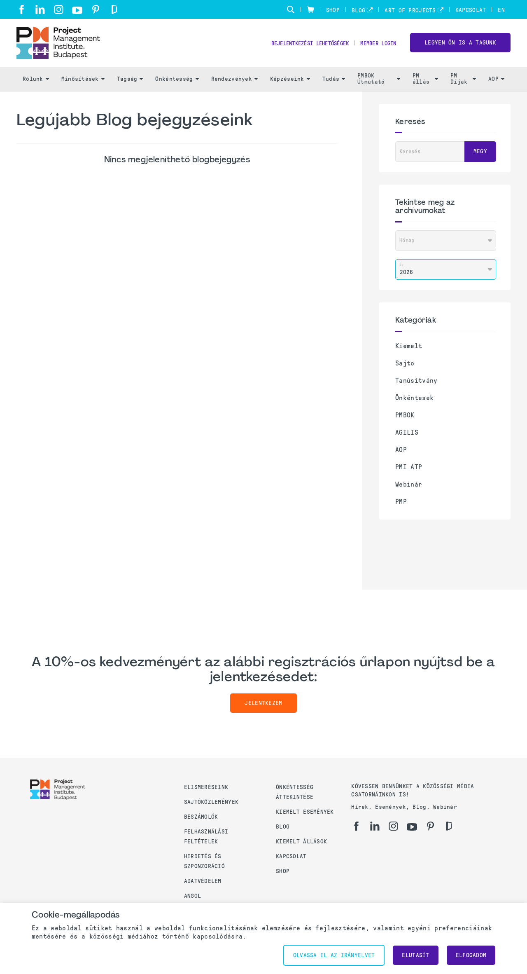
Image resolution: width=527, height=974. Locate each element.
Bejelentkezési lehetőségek (298, 45)
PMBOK (405, 418)
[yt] (77, 10)
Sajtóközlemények (211, 802)
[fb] (21, 9)
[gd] (114, 9)
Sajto (405, 366)
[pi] (96, 9)
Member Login (375, 45)
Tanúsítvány (416, 384)
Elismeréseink (206, 787)
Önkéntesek (414, 401)
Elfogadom (471, 955)
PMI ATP (408, 470)
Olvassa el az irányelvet (334, 955)
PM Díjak (463, 83)
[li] (40, 9)
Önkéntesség (176, 83)
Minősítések (83, 83)
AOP (496, 83)
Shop (333, 10)
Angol (192, 896)
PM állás (425, 83)
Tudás (333, 83)
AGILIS (406, 436)
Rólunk (36, 83)
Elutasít (415, 955)
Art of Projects (410, 10)
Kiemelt (408, 349)
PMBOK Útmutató (378, 83)
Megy (480, 155)
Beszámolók (201, 817)
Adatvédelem (203, 881)
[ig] (59, 9)
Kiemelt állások (301, 841)
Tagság (130, 83)
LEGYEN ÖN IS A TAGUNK (460, 45)
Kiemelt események (305, 812)
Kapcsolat (470, 10)
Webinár (408, 488)
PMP (401, 505)
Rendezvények (234, 83)
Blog (358, 10)
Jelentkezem (263, 707)
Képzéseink (290, 83)
